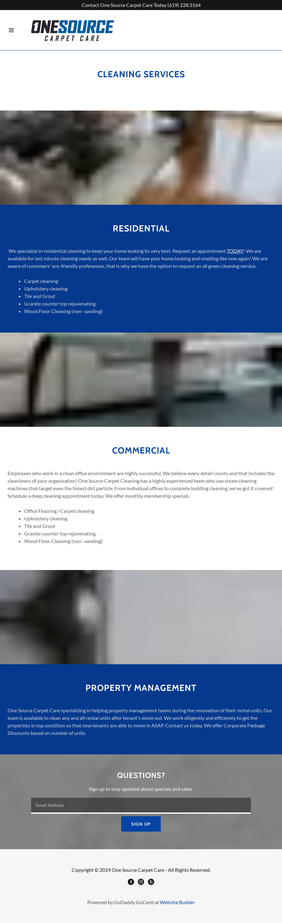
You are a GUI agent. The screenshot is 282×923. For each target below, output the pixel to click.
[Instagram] (141, 882)
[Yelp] (151, 882)
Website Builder (177, 902)
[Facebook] (131, 882)
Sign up (141, 824)
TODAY (235, 251)
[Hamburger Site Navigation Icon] (11, 30)
